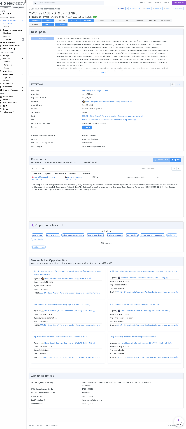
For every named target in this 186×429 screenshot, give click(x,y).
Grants (8, 27)
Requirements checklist (97, 235)
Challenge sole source (117, 235)
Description (37, 21)
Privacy (57, 425)
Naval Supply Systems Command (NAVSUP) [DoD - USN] (71, 314)
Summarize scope (54, 235)
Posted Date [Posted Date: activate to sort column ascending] (128, 173)
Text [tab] (178, 84)
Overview (50, 21)
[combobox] (70, 3)
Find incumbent (134, 235)
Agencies (9, 77)
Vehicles (9, 62)
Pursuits (8, 36)
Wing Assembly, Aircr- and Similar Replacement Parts (134, 342)
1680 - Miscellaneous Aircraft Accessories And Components (109, 119)
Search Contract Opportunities (46, 9)
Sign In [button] (166, 3)
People (8, 80)
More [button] (141, 3)
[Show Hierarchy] (132, 101)
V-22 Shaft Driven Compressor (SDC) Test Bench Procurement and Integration (144, 271)
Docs (76, 21)
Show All (105, 72)
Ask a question (39, 235)
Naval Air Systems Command (97, 177)
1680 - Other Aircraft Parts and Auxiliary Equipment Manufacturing (64, 307)
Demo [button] (158, 3)
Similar (50, 25)
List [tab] (173, 84)
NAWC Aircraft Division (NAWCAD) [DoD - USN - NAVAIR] (145, 314)
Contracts (9, 23)
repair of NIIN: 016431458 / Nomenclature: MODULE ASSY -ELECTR (63, 342)
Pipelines (9, 33)
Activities (9, 39)
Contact (41, 425)
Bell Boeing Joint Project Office (97, 90)
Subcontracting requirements (75, 235)
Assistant (89, 21)
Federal (7, 8)
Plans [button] (150, 3)
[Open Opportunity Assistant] (179, 422)
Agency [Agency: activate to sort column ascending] (86, 173)
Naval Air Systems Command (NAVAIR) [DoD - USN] (109, 101)
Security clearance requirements (154, 235)
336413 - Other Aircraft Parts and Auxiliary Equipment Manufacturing (113, 116)
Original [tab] (44, 39)
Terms (49, 425)
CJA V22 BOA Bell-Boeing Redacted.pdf (52, 177)
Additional (63, 25)
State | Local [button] (21, 8)
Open (88, 127)
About (34, 425)
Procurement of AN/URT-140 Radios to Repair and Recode (135, 307)
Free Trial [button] (179, 3)
